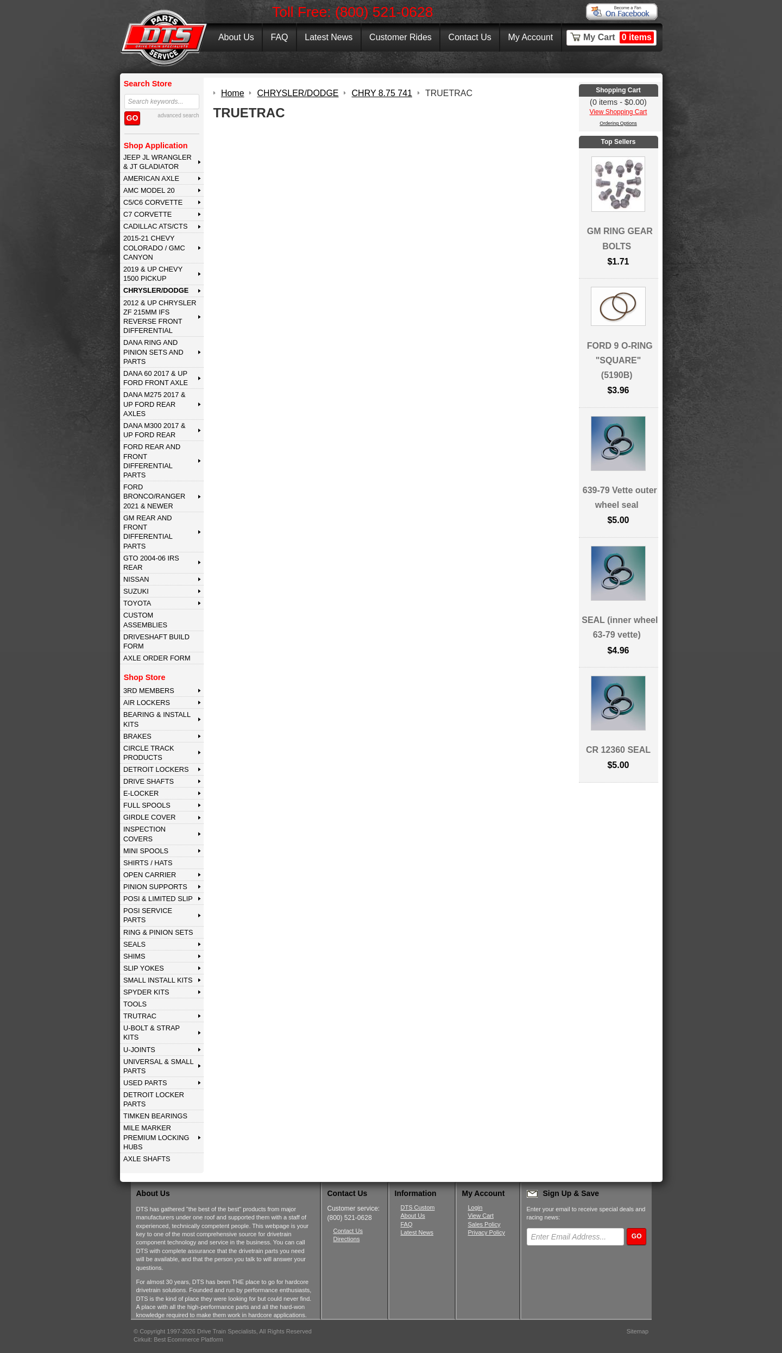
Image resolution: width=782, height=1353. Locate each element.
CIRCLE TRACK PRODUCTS (148, 753)
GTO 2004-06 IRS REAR (151, 562)
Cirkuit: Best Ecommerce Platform (178, 1339)
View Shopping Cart (618, 112)
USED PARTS (145, 1083)
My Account (530, 37)
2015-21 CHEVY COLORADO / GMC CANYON (154, 247)
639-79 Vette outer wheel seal (620, 497)
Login (475, 1207)
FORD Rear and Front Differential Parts (151, 461)
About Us (236, 37)
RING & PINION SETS (158, 932)
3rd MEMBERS (148, 691)
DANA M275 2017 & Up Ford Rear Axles (154, 404)
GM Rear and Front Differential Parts (148, 532)
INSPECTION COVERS (144, 833)
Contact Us (470, 37)
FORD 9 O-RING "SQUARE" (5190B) (620, 360)
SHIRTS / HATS (148, 863)
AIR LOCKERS (146, 702)
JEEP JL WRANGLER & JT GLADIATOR (157, 162)
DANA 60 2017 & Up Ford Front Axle (155, 378)
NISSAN (136, 579)
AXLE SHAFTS (147, 1159)
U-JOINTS (139, 1050)
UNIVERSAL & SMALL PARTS (158, 1066)
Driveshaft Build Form (156, 641)
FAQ (279, 37)
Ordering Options (618, 123)
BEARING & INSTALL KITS (157, 719)
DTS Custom (418, 1207)
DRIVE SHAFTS (148, 781)
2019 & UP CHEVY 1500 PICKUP (152, 273)
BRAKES (137, 736)
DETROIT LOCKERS (156, 769)
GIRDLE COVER (149, 817)
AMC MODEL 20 (149, 190)
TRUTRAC (139, 1016)
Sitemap (637, 1331)
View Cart (481, 1215)
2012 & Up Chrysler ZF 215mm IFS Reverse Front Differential (160, 317)
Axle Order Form (157, 658)
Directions (346, 1239)
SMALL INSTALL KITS (158, 980)
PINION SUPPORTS (155, 887)
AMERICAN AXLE (151, 178)
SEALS (134, 944)
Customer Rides (400, 37)
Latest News (328, 37)
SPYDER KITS (146, 992)
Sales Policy (484, 1224)
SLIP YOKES (143, 968)
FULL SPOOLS (147, 805)
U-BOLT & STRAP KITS (151, 1032)
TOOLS (135, 1004)
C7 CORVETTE (147, 214)
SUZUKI (136, 591)
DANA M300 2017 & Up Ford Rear (154, 430)
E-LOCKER (141, 793)
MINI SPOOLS (145, 851)
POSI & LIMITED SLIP (158, 899)
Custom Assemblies (145, 619)
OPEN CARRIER (149, 875)
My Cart (618, 37)
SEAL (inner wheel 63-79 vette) (620, 627)
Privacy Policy (486, 1232)
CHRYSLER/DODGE (155, 290)
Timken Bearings (155, 1116)
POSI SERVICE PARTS (147, 915)
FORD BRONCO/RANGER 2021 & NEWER (154, 496)
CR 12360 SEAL (618, 749)
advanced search (178, 115)
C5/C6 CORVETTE (152, 202)
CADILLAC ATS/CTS (155, 226)
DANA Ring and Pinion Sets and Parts (153, 352)
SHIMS (134, 956)
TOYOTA (137, 603)
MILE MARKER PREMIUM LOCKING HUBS (156, 1137)
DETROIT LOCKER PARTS (153, 1099)
